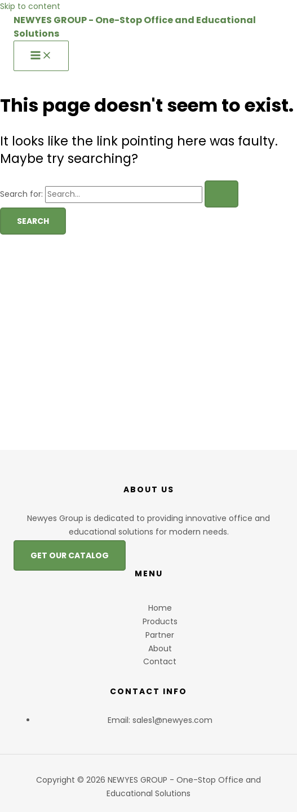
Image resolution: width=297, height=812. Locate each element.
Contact (159, 661)
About (160, 648)
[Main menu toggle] (41, 56)
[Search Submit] (221, 194)
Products (160, 621)
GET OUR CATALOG (69, 555)
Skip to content (30, 6)
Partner (159, 635)
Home (160, 608)
